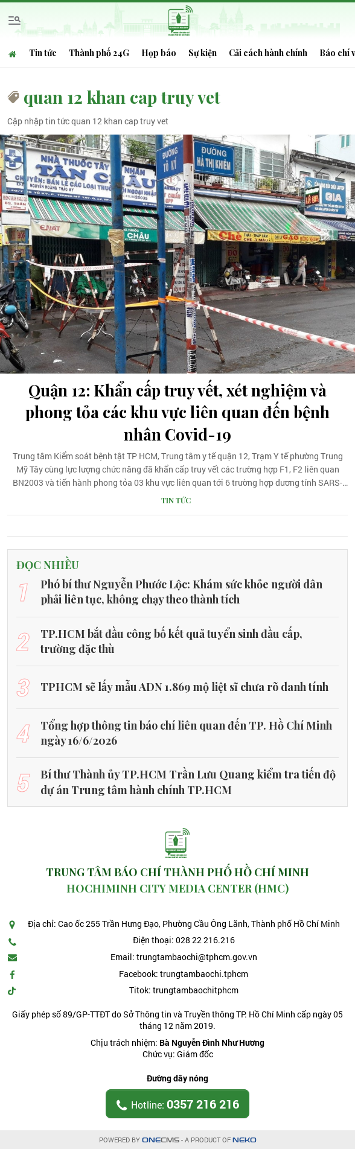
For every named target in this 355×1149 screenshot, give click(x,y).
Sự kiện (202, 53)
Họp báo (158, 53)
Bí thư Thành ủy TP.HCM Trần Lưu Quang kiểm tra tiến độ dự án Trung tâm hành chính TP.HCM (188, 782)
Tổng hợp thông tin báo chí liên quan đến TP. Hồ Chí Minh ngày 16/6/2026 (186, 733)
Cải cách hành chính (268, 53)
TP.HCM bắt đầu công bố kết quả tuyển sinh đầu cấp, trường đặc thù (171, 641)
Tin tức (43, 53)
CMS (160, 1140)
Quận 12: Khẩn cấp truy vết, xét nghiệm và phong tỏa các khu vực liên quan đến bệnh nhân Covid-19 (177, 412)
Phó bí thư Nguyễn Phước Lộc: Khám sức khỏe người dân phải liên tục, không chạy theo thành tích (181, 591)
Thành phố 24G (99, 53)
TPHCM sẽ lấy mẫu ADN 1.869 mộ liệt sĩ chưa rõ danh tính (184, 687)
